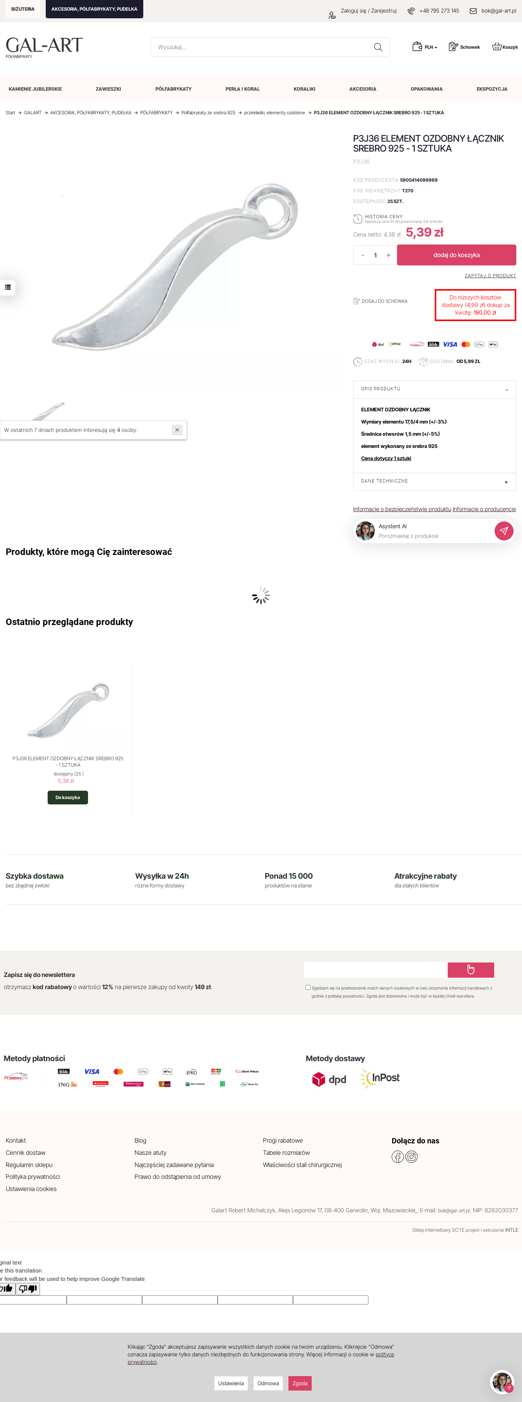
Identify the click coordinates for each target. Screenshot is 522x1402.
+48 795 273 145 (439, 10)
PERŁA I (243, 89)
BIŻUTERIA (23, 9)
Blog (140, 1140)
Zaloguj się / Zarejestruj (363, 10)
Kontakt (16, 1140)
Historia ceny (384, 216)
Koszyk (505, 46)
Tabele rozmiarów (286, 1152)
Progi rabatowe (283, 1140)
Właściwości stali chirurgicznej (302, 1165)
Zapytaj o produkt (490, 275)
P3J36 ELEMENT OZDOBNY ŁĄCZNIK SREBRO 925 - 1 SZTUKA (68, 761)
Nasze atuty (151, 1152)
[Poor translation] (28, 1289)
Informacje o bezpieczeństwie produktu (402, 509)
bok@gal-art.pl (499, 10)
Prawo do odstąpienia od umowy (178, 1176)
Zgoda (300, 1383)
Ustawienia (231, 1383)
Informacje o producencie (484, 509)
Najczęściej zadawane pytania (174, 1165)
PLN (431, 47)
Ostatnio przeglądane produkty (69, 622)
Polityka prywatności (33, 1176)
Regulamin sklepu (29, 1165)
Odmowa (268, 1383)
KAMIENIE (35, 89)
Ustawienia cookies (31, 1189)
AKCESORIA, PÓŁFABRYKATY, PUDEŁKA (94, 9)
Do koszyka (68, 797)
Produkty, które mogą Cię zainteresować (89, 552)
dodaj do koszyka (457, 255)
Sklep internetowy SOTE (438, 1230)
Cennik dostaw (25, 1152)
